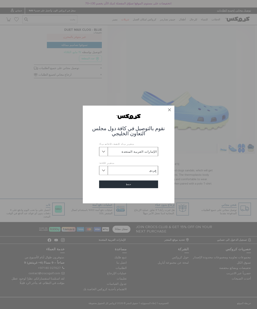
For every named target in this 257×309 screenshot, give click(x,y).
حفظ (128, 184)
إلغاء (128, 195)
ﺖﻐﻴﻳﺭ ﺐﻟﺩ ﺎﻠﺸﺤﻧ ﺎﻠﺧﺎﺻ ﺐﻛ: (116, 143)
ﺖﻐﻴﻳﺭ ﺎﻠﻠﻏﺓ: (106, 162)
